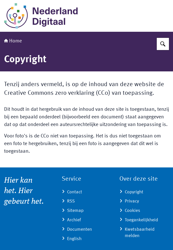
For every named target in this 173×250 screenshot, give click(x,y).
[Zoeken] (163, 44)
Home (13, 41)
